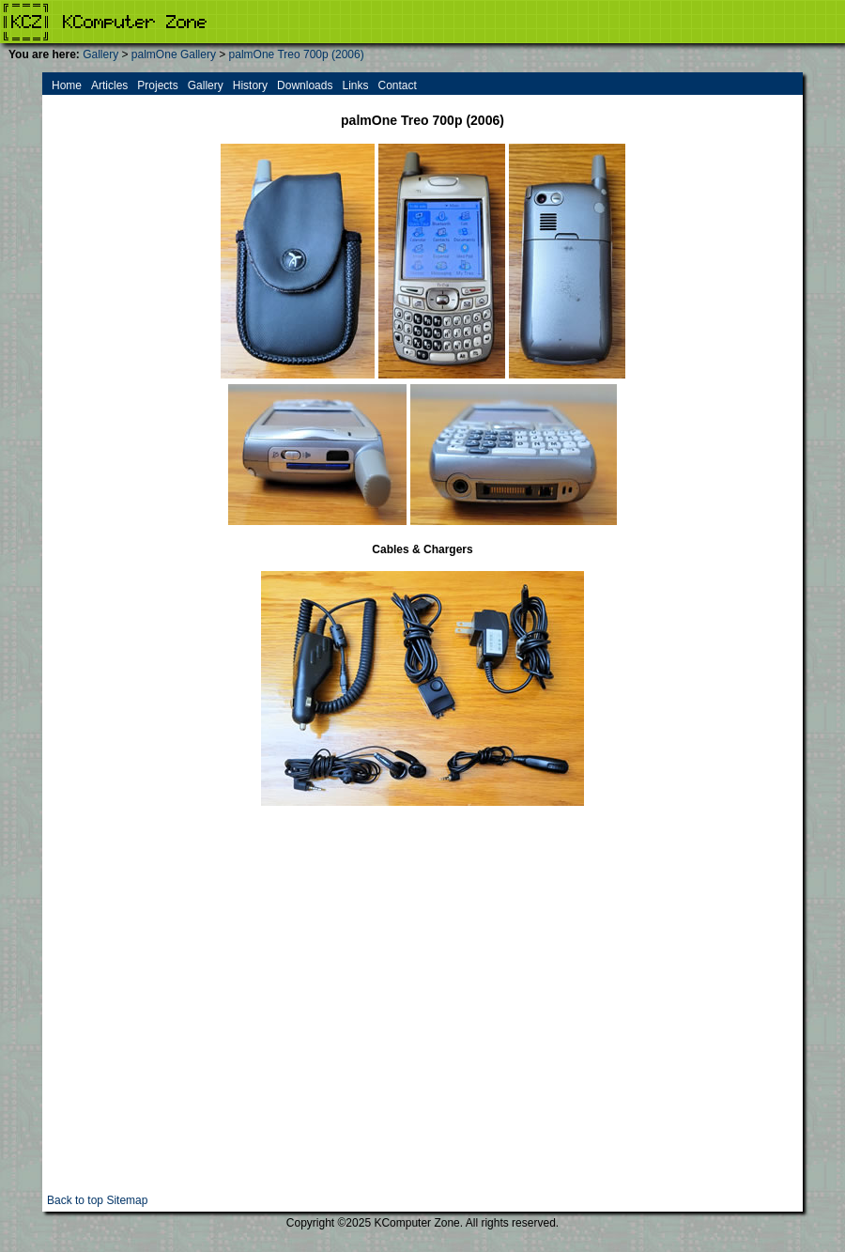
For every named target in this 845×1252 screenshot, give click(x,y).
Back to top (75, 1200)
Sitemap (126, 1200)
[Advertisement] (176, 1018)
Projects (157, 85)
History (250, 85)
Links (355, 85)
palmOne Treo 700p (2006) (296, 54)
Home (67, 85)
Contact (396, 85)
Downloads (304, 85)
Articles (109, 85)
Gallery (100, 54)
